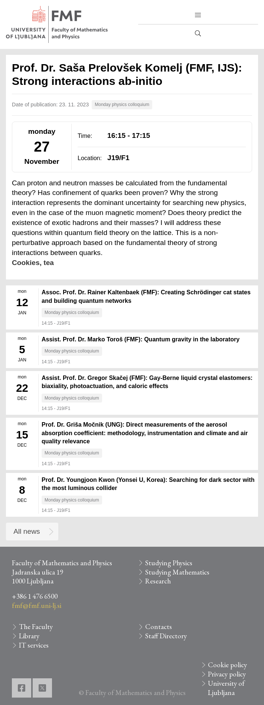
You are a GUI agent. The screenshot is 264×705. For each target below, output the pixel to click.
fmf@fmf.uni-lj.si (36, 605)
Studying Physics (168, 562)
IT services (34, 645)
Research (158, 581)
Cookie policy (227, 664)
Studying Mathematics (177, 572)
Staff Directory (166, 636)
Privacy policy (227, 674)
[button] (198, 15)
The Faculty (36, 626)
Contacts (158, 626)
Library (29, 636)
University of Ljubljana (226, 688)
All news (26, 531)
